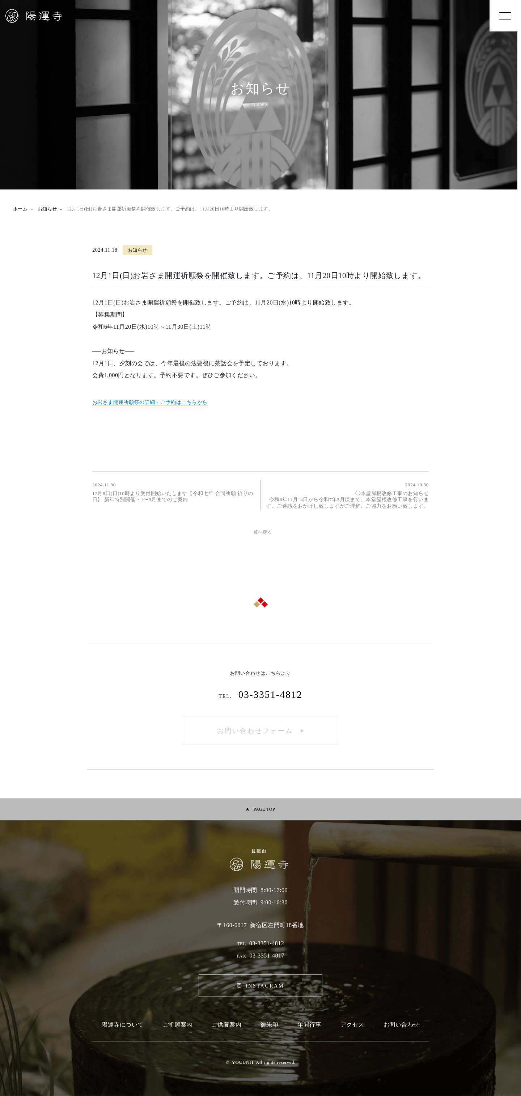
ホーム (20, 209)
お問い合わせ (401, 1025)
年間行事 (309, 1025)
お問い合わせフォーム (255, 730)
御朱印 (269, 1025)
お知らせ (47, 209)
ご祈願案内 (177, 1025)
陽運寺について (122, 1025)
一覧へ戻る (260, 532)
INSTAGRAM (265, 986)
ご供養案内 (226, 1025)
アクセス (352, 1025)
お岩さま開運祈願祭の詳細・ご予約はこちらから (150, 402)
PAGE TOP (264, 809)
